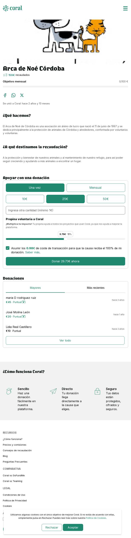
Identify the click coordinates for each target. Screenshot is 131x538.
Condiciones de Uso (14, 494)
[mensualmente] (96, 187)
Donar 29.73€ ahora (65, 261)
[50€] (106, 199)
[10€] (25, 199)
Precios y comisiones (14, 444)
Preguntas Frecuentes (15, 461)
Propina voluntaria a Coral (24, 219)
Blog (5, 456)
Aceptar (73, 527)
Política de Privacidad (15, 500)
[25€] (65, 199)
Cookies (7, 505)
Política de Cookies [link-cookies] (96, 518)
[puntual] (35, 187)
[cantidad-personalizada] (65, 210)
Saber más (32, 252)
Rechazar (51, 527)
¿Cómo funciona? (12, 439)
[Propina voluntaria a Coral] (65, 239)
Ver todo (65, 340)
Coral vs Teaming (12, 481)
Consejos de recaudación (17, 450)
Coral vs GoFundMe (14, 475)
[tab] (35, 288)
